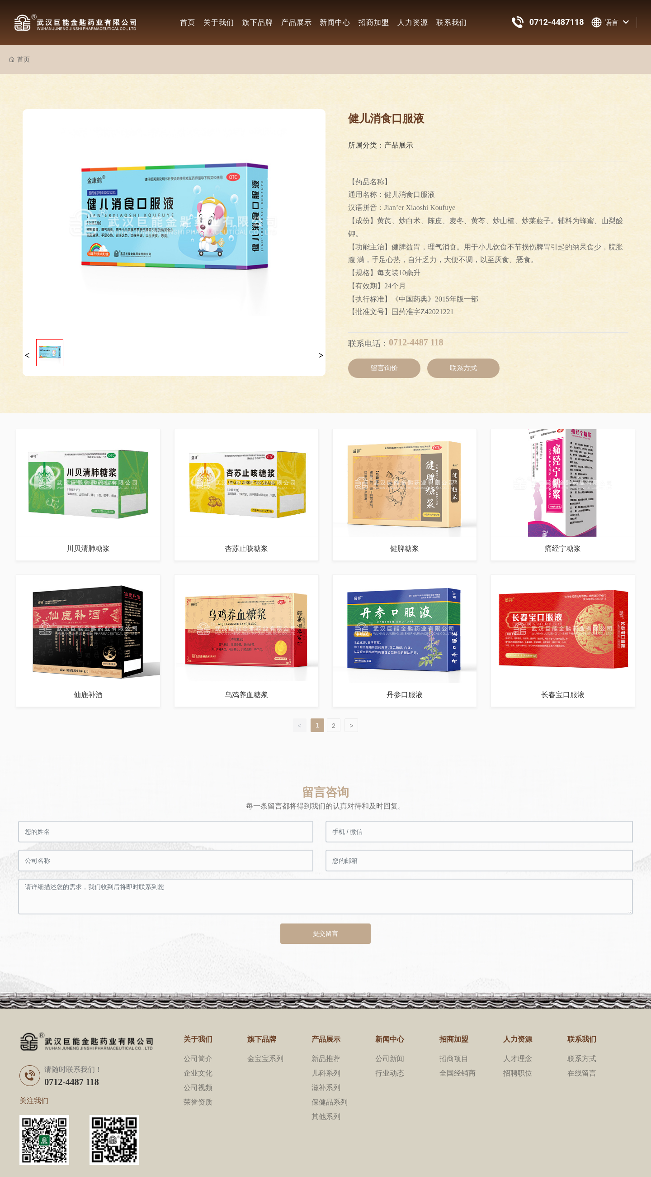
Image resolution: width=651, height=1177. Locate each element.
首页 (187, 22)
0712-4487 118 (416, 342)
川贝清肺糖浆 (88, 548)
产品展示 (296, 22)
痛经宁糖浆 (563, 548)
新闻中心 (335, 22)
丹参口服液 (405, 695)
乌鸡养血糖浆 (246, 695)
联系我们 (451, 22)
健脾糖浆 (404, 548)
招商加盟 (374, 22)
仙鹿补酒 (88, 695)
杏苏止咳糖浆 (246, 548)
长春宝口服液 (563, 695)
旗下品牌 (257, 22)
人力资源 (412, 22)
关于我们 (218, 22)
